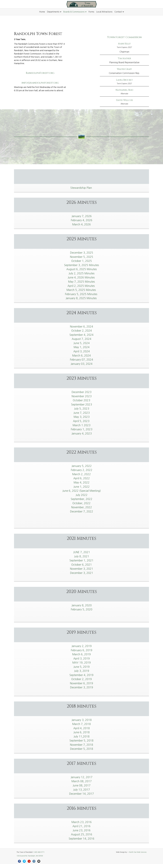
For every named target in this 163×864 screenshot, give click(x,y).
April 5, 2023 (81, 421)
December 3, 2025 (81, 252)
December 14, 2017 (81, 793)
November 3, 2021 (81, 568)
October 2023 (81, 400)
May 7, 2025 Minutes (81, 281)
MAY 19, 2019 (81, 662)
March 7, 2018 (81, 724)
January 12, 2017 (81, 777)
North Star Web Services (137, 852)
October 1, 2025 (81, 261)
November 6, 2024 (81, 326)
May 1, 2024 (82, 347)
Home (42, 12)
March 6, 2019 (81, 654)
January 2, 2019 (81, 646)
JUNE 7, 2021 (81, 552)
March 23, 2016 (81, 822)
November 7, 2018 (81, 744)
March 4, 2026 (81, 224)
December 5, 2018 (81, 748)
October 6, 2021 (81, 564)
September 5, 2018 (81, 740)
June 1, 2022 (81, 486)
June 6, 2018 (81, 732)
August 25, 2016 (81, 834)
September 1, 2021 (81, 560)
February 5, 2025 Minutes (81, 294)
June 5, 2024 (81, 343)
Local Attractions (104, 12)
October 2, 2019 (81, 679)
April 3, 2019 (81, 658)
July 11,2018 (81, 736)
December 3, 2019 (81, 687)
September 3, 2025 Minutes (81, 265)
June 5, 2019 (81, 666)
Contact (118, 12)
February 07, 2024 (81, 359)
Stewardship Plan (81, 187)
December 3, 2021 (81, 573)
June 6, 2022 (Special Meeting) (81, 490)
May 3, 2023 (82, 417)
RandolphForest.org (40, 73)
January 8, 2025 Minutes (81, 298)
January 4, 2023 (81, 433)
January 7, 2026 (81, 216)
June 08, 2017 (82, 785)
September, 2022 (81, 499)
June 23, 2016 (82, 830)
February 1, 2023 (81, 429)
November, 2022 (81, 507)
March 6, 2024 (81, 355)
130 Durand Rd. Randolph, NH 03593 (30, 856)
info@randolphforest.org (40, 82)
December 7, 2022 (81, 511)
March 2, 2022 (81, 474)
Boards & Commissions (74, 12)
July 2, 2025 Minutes (81, 273)
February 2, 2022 (81, 470)
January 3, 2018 (81, 720)
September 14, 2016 (81, 838)
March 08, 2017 (81, 781)
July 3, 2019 (81, 671)
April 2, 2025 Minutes (81, 286)
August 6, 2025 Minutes (81, 269)
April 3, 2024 (81, 351)
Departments (53, 12)
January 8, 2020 (81, 605)
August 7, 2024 (81, 339)
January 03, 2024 (81, 363)
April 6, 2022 (81, 478)
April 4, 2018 (81, 728)
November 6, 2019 (81, 683)
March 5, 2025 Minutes (81, 290)
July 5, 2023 (81, 408)
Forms (91, 12)
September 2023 (81, 404)
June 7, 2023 (81, 412)
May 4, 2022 (82, 482)
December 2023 (81, 392)
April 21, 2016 (81, 826)
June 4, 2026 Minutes (82, 277)
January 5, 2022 (81, 466)
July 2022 (81, 495)
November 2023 (82, 396)
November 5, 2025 (81, 257)
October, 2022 (81, 503)
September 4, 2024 (81, 334)
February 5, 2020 (81, 609)
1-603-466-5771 (38, 852)
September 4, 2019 (81, 675)
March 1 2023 (81, 425)
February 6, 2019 (81, 650)
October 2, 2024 (81, 330)
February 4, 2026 (81, 220)
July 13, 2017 (81, 789)
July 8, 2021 (81, 556)
